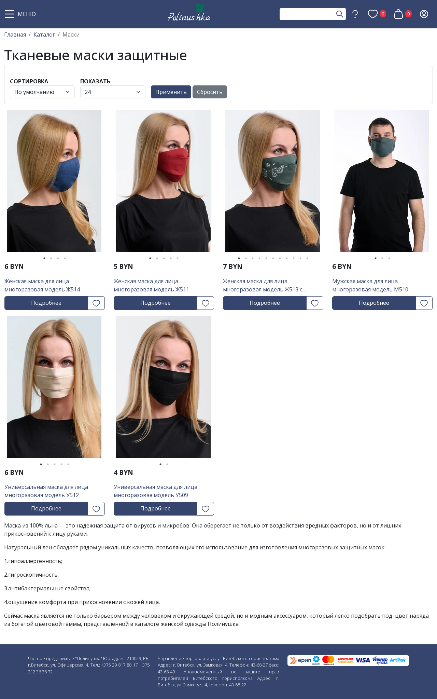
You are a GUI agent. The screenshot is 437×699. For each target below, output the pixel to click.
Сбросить (210, 92)
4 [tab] (64, 258)
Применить (171, 92)
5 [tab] (177, 258)
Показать (95, 81)
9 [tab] (293, 258)
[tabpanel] (54, 183)
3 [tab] (58, 258)
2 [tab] (51, 258)
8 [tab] (286, 258)
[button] (21, 14)
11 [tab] (307, 258)
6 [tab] (273, 258)
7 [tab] (280, 258)
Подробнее (46, 302)
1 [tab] (44, 258)
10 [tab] (300, 258)
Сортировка (29, 81)
